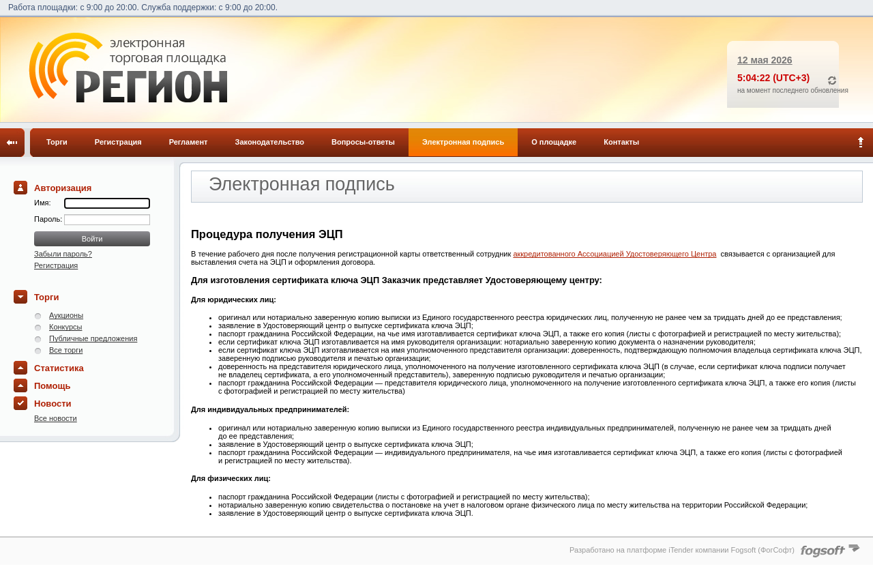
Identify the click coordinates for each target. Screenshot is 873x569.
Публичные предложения (93, 338)
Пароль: (49, 219)
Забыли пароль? (63, 254)
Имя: (42, 203)
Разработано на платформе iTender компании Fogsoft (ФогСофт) (682, 550)
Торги (57, 142)
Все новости (55, 418)
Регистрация (118, 142)
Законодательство (270, 142)
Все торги (66, 350)
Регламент (188, 142)
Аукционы (66, 315)
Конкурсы (65, 327)
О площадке (553, 142)
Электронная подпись (463, 142)
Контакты (621, 142)
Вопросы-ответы (363, 142)
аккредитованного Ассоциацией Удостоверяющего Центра (614, 254)
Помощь (52, 386)
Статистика (59, 368)
